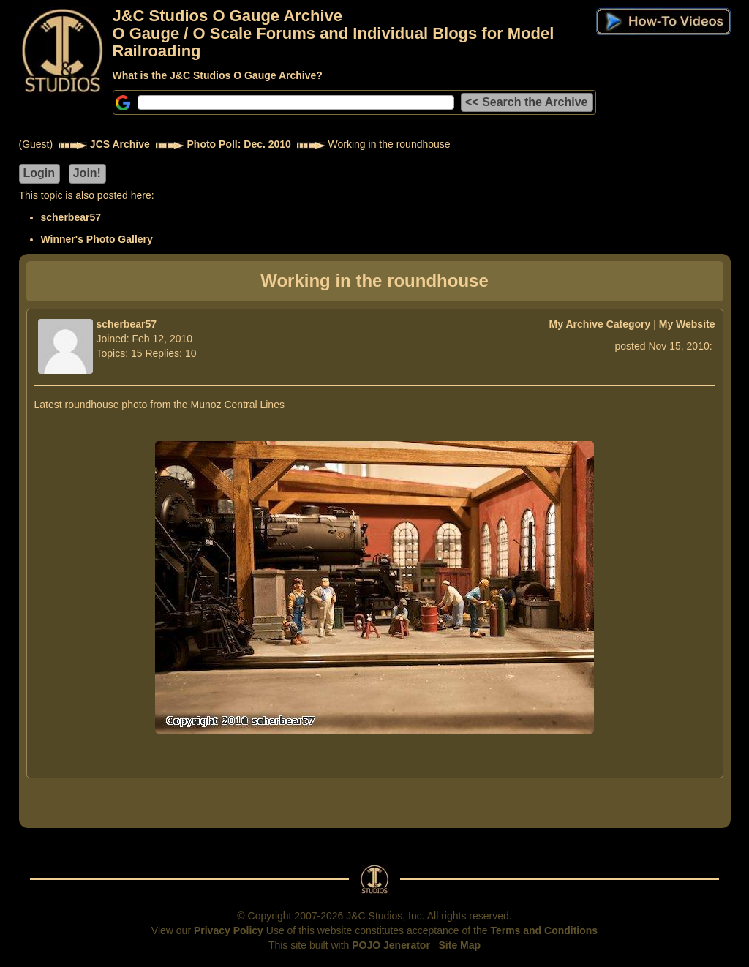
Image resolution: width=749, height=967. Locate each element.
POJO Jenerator (391, 945)
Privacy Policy (228, 930)
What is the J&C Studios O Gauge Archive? (218, 75)
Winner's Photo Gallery (97, 239)
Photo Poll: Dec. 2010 (239, 144)
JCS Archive (120, 144)
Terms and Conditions (544, 930)
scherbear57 (71, 217)
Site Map (460, 945)
